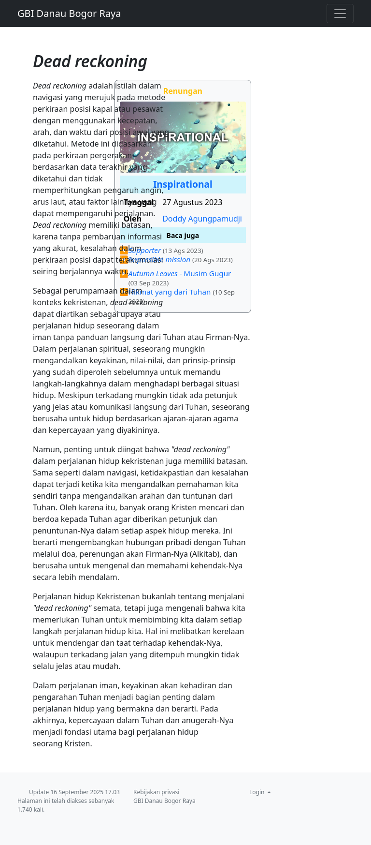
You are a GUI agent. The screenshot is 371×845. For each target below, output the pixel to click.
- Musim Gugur (179, 273)
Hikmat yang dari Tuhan (169, 291)
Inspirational (183, 184)
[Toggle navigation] (340, 13)
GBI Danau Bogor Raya (69, 13)
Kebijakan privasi (156, 792)
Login (257, 792)
